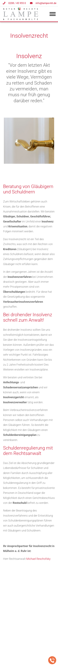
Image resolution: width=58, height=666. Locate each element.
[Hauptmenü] (52, 14)
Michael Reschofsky (38, 558)
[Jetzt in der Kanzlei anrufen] (52, 660)
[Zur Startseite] (20, 19)
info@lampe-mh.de (46, 3)
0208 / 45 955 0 (17, 3)
